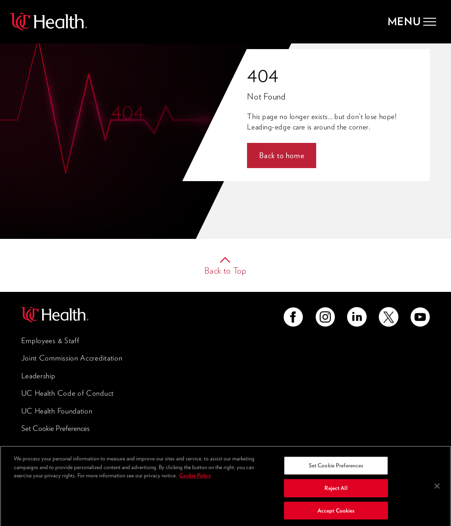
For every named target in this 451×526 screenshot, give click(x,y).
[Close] (437, 488)
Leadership (38, 375)
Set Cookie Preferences (55, 428)
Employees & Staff (50, 340)
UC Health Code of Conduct (67, 393)
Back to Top (225, 270)
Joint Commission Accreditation (72, 358)
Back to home (281, 155)
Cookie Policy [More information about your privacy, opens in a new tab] (195, 478)
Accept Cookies (336, 512)
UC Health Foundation (57, 411)
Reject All (335, 490)
